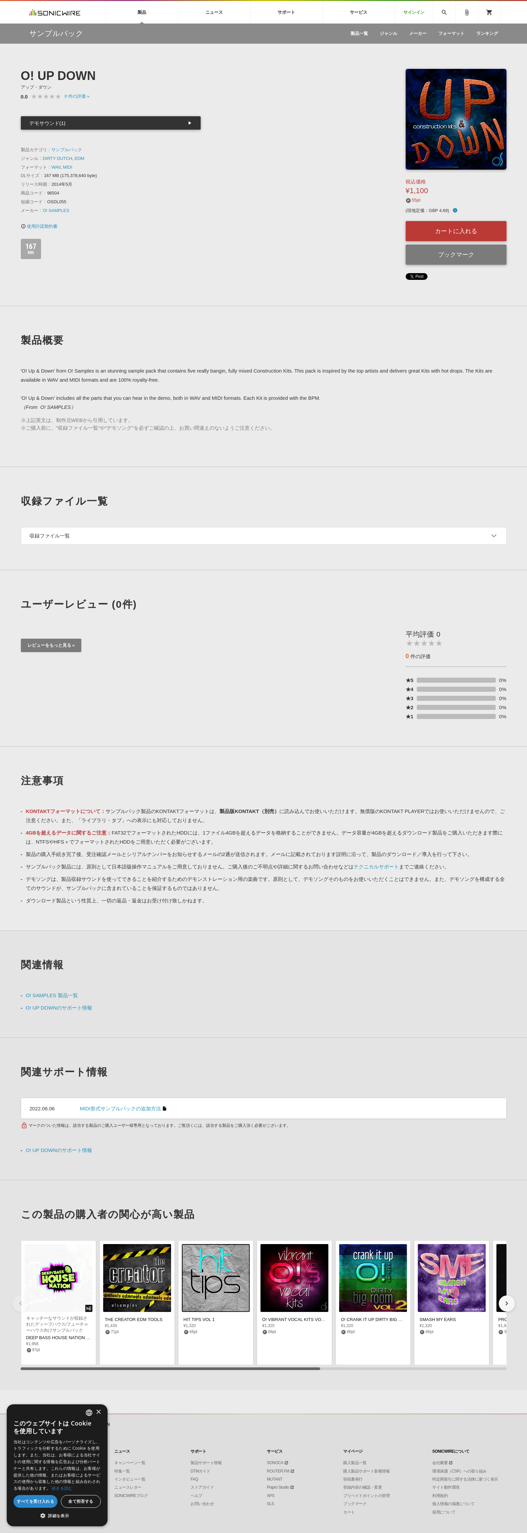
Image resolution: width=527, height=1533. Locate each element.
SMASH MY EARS (437, 1319)
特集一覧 (122, 1471)
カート (349, 1512)
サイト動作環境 (445, 1487)
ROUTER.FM (278, 1471)
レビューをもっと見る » (51, 645)
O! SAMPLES (56, 210)
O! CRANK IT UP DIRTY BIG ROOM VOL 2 (383, 1319)
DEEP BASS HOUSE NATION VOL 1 (62, 1337)
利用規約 (440, 1495)
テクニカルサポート (376, 866)
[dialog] (57, 1465)
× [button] (98, 1412)
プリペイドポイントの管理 (366, 1495)
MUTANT (274, 1479)
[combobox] (89, 1412)
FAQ (194, 1479)
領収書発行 (353, 1479)
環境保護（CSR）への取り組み (459, 1471)
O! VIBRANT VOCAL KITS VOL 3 (294, 1319)
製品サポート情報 (206, 1462)
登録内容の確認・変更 (362, 1487)
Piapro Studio (278, 1487)
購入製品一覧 (354, 1462)
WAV (55, 167)
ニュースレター (127, 1487)
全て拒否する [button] (80, 1501)
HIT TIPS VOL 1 (199, 1319)
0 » (77, 96)
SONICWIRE (54, 12)
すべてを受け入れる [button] (35, 1501)
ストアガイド (202, 1487)
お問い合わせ (202, 1503)
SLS (270, 1503)
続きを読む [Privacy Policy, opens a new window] (62, 1488)
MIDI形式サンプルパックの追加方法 (120, 1108)
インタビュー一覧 (129, 1479)
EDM (79, 158)
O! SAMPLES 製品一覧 (52, 995)
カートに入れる (456, 231)
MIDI (67, 167)
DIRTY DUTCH (57, 158)
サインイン (413, 12)
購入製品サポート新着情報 (366, 1471)
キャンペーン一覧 (129, 1462)
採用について (443, 1512)
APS (271, 1495)
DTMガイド (200, 1471)
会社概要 (440, 1462)
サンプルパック (66, 149)
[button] (507, 1303)
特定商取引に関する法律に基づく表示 (465, 1479)
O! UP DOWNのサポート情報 (59, 1008)
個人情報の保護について (453, 1503)
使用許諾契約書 (39, 226)
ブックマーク (456, 254)
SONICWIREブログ (131, 1495)
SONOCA (275, 1462)
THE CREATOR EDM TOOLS (134, 1319)
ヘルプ (196, 1495)
